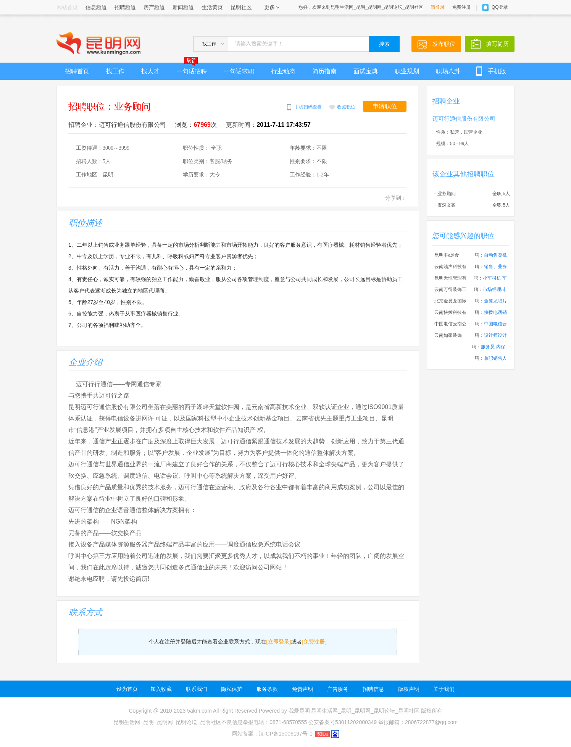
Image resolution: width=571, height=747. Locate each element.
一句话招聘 (191, 68)
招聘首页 (77, 71)
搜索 (384, 44)
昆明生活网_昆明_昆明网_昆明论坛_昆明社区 (365, 711)
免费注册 (461, 7)
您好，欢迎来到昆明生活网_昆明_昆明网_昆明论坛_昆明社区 (360, 7)
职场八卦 (448, 71)
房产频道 (154, 7)
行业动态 (283, 71)
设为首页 (127, 689)
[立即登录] (278, 642)
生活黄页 (212, 7)
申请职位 (385, 106)
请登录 (438, 7)
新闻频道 (183, 7)
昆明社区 (241, 7)
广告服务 (337, 689)
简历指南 (324, 71)
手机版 (497, 71)
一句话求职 (239, 71)
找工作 (115, 71)
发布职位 (443, 43)
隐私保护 (231, 689)
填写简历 (497, 43)
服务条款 (267, 689)
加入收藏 (161, 689)
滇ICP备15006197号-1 (285, 734)
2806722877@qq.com (431, 722)
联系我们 (196, 689)
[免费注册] (314, 642)
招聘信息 (373, 689)
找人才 (150, 71)
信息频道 (96, 7)
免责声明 (302, 689)
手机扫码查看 (308, 107)
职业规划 (407, 71)
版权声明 (408, 689)
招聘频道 (125, 7)
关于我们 (444, 689)
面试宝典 (365, 71)
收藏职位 (346, 107)
